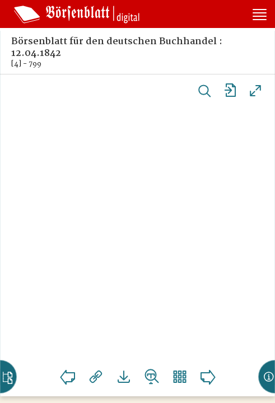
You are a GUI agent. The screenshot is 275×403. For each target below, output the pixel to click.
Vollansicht (255, 90)
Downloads (124, 376)
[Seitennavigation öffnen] (260, 15)
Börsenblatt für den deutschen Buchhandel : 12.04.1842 (116, 47)
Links (96, 376)
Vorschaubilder (180, 376)
